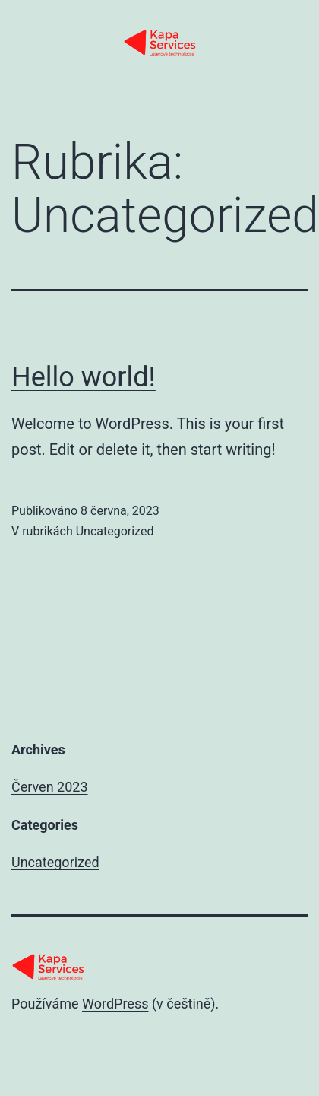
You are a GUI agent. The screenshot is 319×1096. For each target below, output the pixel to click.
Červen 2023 (49, 787)
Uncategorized (115, 531)
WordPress (115, 1004)
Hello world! (83, 377)
